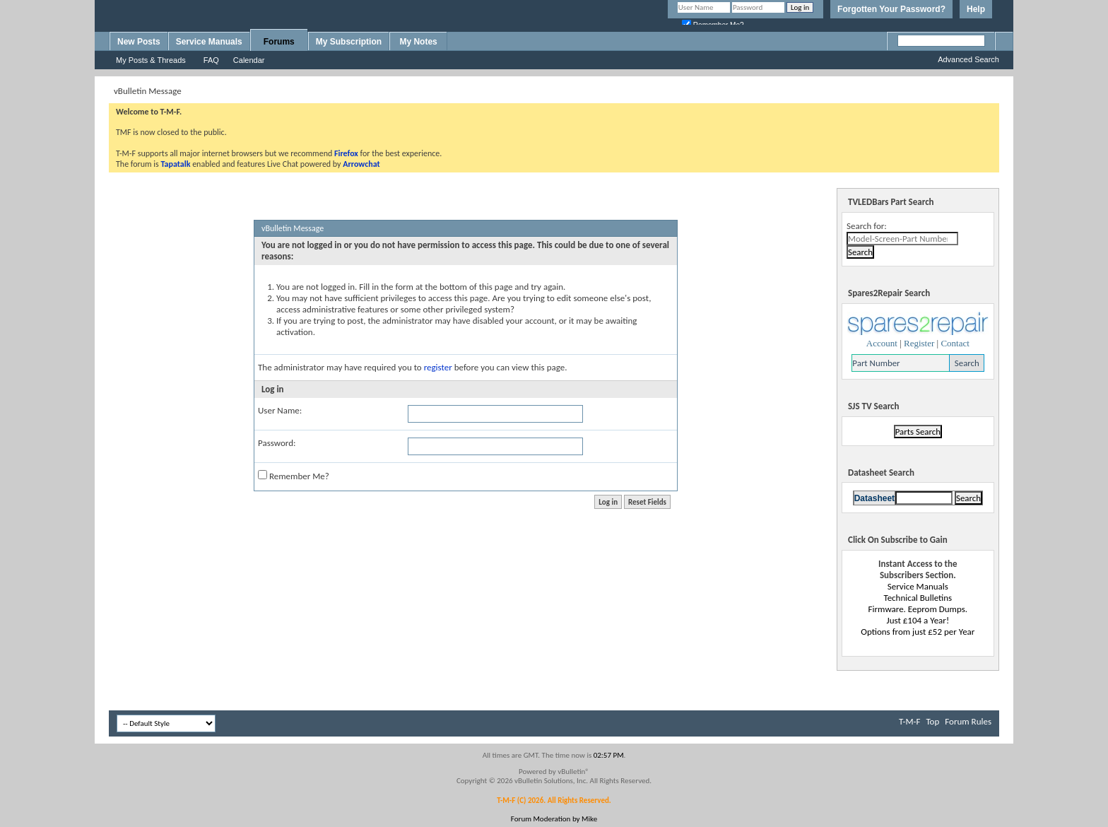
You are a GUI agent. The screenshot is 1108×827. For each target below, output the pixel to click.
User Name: (280, 410)
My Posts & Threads (151, 60)
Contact (955, 343)
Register (919, 343)
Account (881, 343)
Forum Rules (968, 721)
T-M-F (909, 721)
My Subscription (349, 42)
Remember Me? (293, 475)
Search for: (867, 226)
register (438, 367)
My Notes (418, 42)
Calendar (249, 60)
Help (976, 9)
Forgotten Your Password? (891, 9)
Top (932, 721)
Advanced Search (968, 59)
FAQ (211, 60)
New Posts (138, 42)
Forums (279, 42)
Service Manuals (209, 42)
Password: (276, 443)
